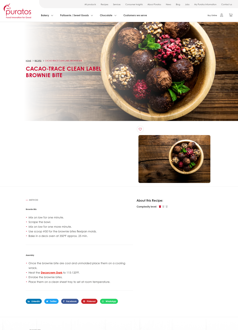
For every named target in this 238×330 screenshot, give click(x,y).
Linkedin (34, 301)
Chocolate (106, 15)
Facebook (70, 301)
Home (28, 60)
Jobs (187, 4)
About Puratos (154, 4)
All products (90, 4)
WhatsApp (109, 301)
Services (117, 4)
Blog (178, 4)
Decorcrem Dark (51, 273)
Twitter (51, 301)
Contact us (226, 4)
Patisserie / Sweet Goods (74, 15)
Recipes (104, 4)
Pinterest (89, 301)
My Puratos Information (205, 4)
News (168, 4)
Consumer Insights (134, 4)
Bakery (45, 15)
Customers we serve (135, 15)
